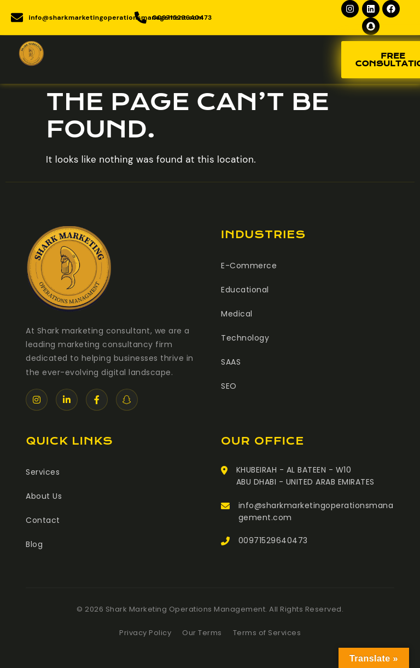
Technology (245, 337)
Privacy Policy (145, 632)
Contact (43, 520)
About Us (44, 496)
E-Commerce (249, 265)
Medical (237, 313)
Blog (34, 544)
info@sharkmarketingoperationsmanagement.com (316, 511)
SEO (229, 386)
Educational (245, 289)
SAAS (231, 361)
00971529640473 (273, 540)
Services (43, 472)
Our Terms (202, 632)
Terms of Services (267, 632)
